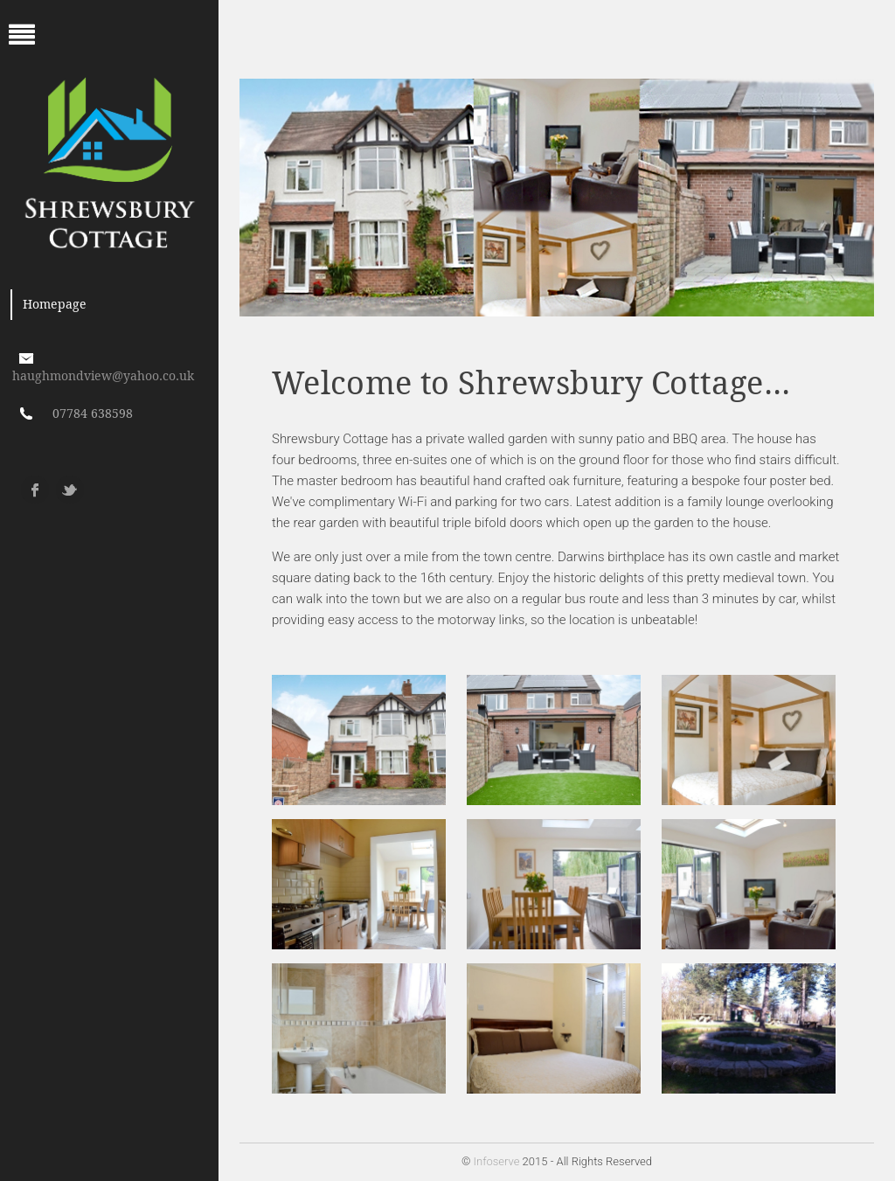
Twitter (70, 490)
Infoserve (497, 1161)
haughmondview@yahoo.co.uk (103, 376)
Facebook (35, 490)
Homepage (55, 304)
